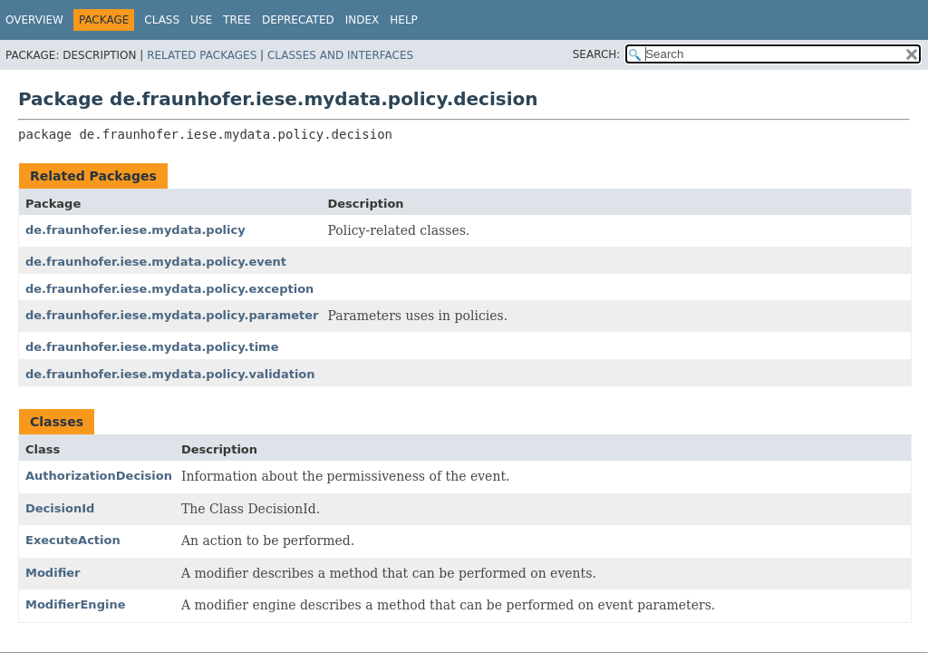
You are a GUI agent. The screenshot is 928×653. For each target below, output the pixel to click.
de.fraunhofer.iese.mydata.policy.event (155, 261)
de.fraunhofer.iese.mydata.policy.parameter (172, 315)
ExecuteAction (73, 540)
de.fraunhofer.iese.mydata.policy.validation (170, 374)
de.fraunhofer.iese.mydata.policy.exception (169, 289)
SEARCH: (597, 54)
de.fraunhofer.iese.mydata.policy (135, 230)
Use (201, 20)
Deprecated (298, 20)
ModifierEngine (75, 604)
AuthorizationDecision (98, 475)
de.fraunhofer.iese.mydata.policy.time (151, 347)
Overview (34, 20)
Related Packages (201, 55)
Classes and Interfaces (340, 55)
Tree (237, 20)
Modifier (53, 573)
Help (404, 20)
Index (362, 20)
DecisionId (59, 508)
